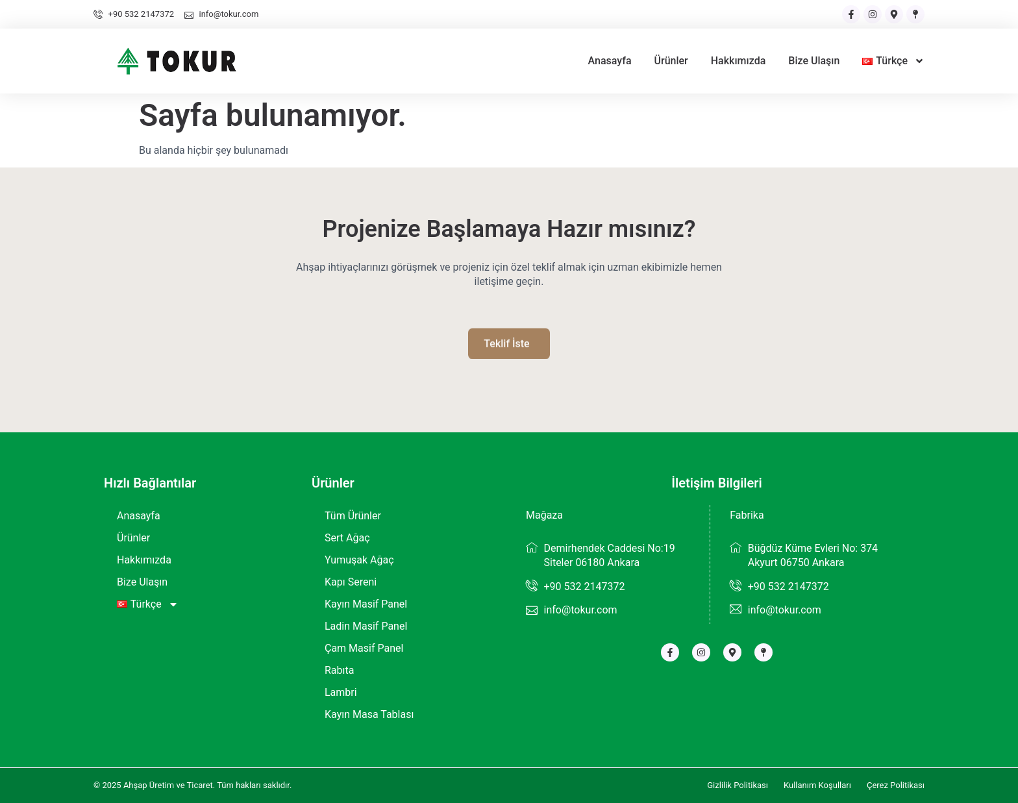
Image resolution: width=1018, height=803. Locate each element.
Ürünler (671, 61)
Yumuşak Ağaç (359, 560)
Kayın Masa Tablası (369, 714)
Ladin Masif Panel (366, 626)
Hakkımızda (738, 61)
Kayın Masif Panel (366, 604)
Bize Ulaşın (813, 61)
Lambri (341, 692)
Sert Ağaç (347, 538)
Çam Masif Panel (364, 648)
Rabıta (339, 670)
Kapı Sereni (351, 582)
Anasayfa (610, 61)
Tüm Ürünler (353, 516)
